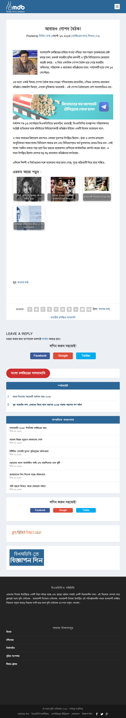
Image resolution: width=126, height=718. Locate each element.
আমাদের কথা (23, 714)
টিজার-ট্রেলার (11, 664)
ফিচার (91, 36)
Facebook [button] (40, 356)
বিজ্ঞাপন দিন (87, 714)
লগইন (45, 339)
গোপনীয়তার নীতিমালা (60, 714)
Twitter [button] (86, 356)
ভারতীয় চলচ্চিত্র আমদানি (63, 317)
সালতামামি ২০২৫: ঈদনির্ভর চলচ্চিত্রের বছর (28, 428)
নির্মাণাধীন (10, 648)
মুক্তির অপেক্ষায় (12, 656)
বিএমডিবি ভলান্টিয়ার (40, 714)
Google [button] (63, 356)
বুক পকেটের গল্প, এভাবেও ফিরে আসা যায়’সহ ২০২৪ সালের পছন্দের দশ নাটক (47, 404)
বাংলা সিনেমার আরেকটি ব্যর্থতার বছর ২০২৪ (32, 396)
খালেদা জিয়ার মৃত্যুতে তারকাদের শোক (26, 439)
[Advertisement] (63, 257)
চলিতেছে (10, 639)
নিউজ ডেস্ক (44, 36)
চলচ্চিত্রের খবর (79, 36)
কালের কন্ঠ (23, 282)
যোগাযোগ (76, 714)
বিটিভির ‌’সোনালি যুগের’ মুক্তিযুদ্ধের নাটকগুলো (29, 451)
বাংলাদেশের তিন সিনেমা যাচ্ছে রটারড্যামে (27, 474)
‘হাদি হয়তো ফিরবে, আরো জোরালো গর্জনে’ (28, 486)
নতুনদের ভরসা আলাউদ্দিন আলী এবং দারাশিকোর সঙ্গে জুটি (35, 462)
